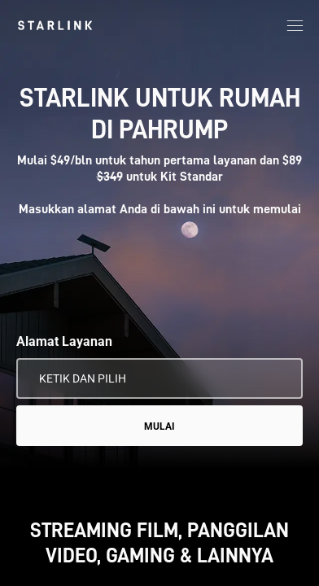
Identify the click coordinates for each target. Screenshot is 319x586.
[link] (55, 25)
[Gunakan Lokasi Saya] (279, 378)
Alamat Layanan (64, 341)
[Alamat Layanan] (159, 378)
